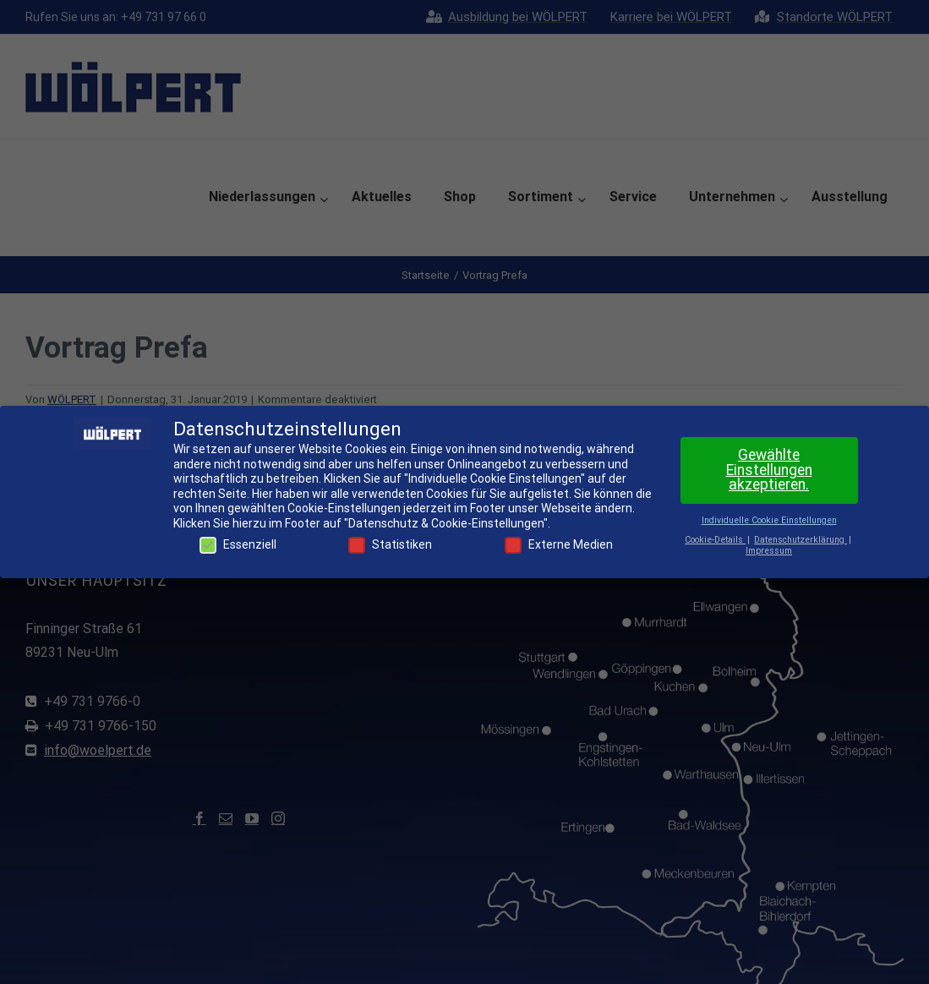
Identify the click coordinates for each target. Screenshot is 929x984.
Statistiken (390, 545)
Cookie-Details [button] (715, 539)
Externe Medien (559, 545)
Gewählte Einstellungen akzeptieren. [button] (769, 469)
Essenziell (237, 545)
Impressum (769, 550)
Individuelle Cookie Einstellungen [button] (769, 520)
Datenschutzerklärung (800, 539)
